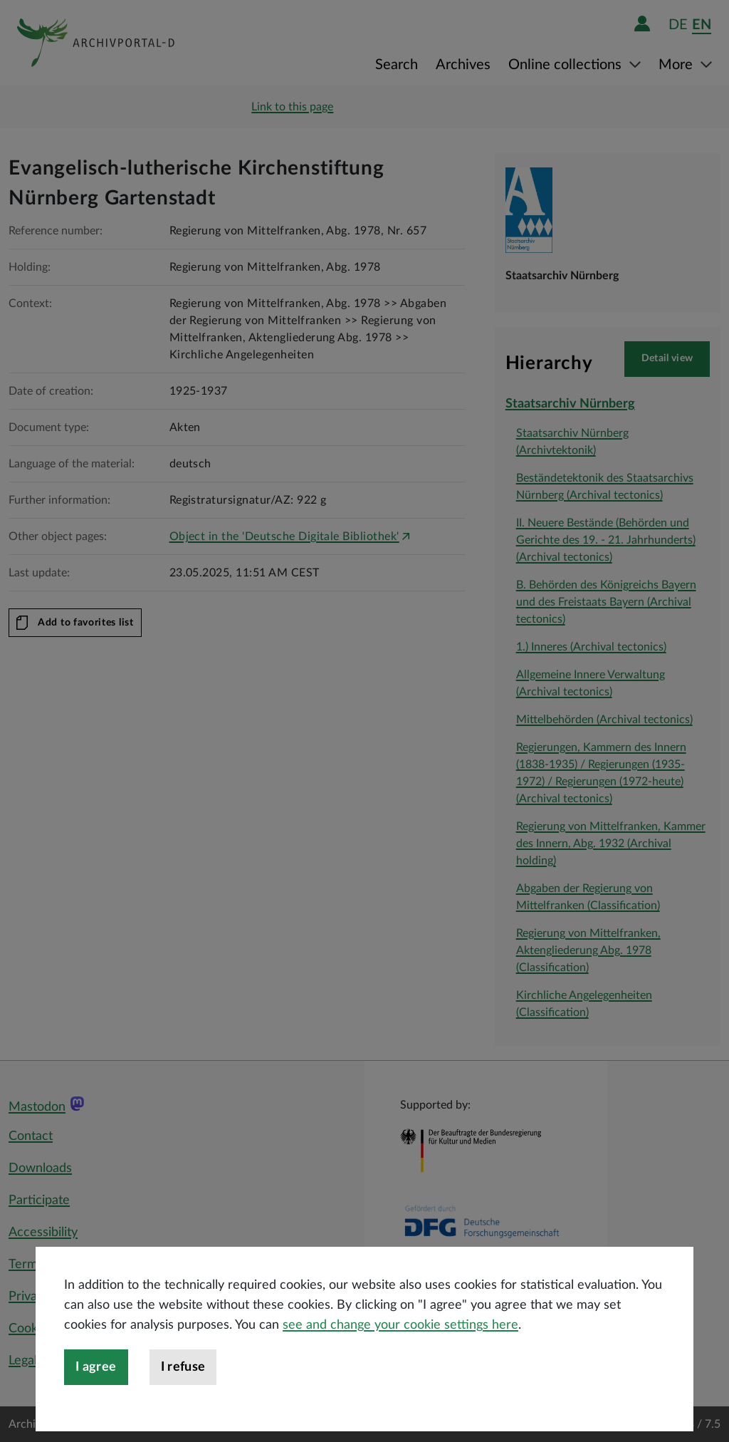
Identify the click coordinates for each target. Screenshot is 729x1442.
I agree (96, 1392)
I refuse (183, 1392)
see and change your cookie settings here (400, 1350)
